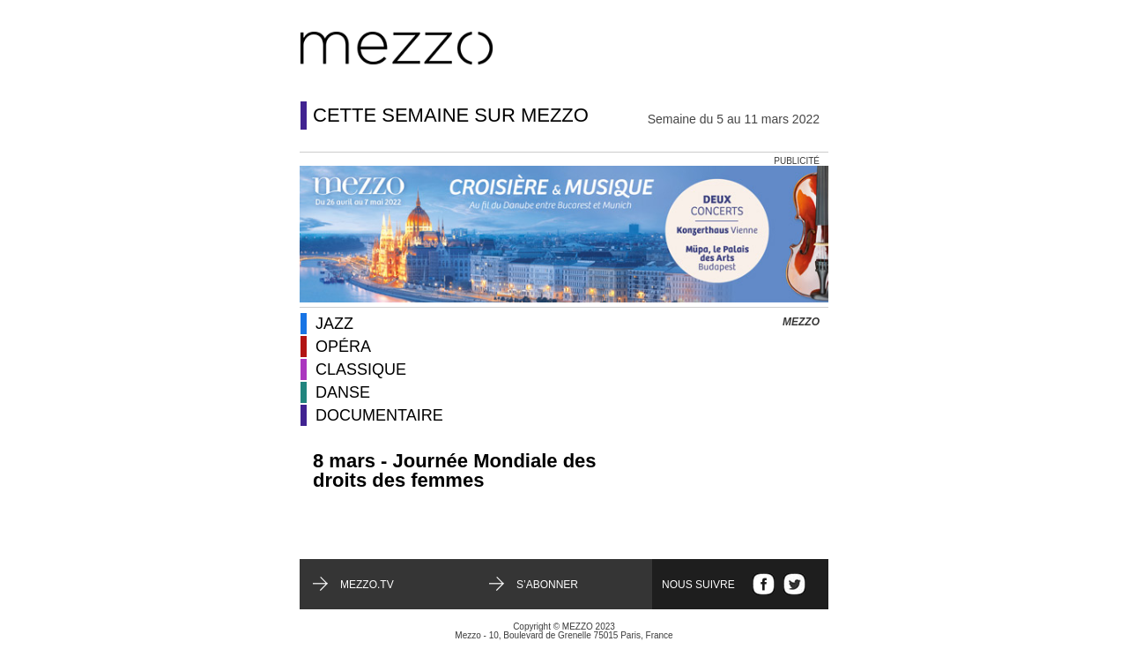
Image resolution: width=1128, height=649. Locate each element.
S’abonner (547, 584)
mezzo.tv (367, 584)
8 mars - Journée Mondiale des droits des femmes (455, 470)
